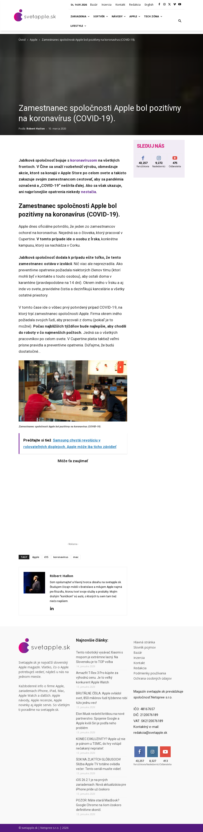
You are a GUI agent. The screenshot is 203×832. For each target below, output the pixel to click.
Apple (33, 40)
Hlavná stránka (144, 642)
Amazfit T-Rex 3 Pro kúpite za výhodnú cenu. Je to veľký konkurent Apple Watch (97, 677)
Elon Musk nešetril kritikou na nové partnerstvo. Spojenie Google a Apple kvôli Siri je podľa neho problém (100, 721)
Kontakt (139, 663)
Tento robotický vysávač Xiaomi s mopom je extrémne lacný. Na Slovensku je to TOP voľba (99, 657)
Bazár (137, 652)
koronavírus (60, 557)
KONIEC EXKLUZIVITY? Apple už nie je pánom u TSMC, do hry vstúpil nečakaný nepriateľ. (100, 743)
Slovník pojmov (144, 647)
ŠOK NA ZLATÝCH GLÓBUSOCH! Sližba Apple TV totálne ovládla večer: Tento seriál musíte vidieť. (98, 764)
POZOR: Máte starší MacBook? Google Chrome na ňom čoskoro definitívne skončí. (98, 805)
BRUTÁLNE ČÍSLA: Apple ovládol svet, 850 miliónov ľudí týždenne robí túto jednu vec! (101, 698)
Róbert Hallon (35, 128)
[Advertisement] (73, 502)
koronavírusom (83, 160)
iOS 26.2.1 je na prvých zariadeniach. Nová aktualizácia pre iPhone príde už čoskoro (101, 784)
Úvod (22, 40)
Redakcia (139, 668)
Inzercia (139, 658)
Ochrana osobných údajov (152, 678)
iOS (46, 557)
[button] (179, 21)
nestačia (88, 192)
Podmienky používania (149, 673)
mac (76, 557)
